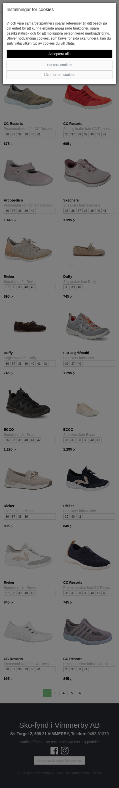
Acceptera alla (59, 54)
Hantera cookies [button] (59, 65)
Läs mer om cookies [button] (59, 75)
